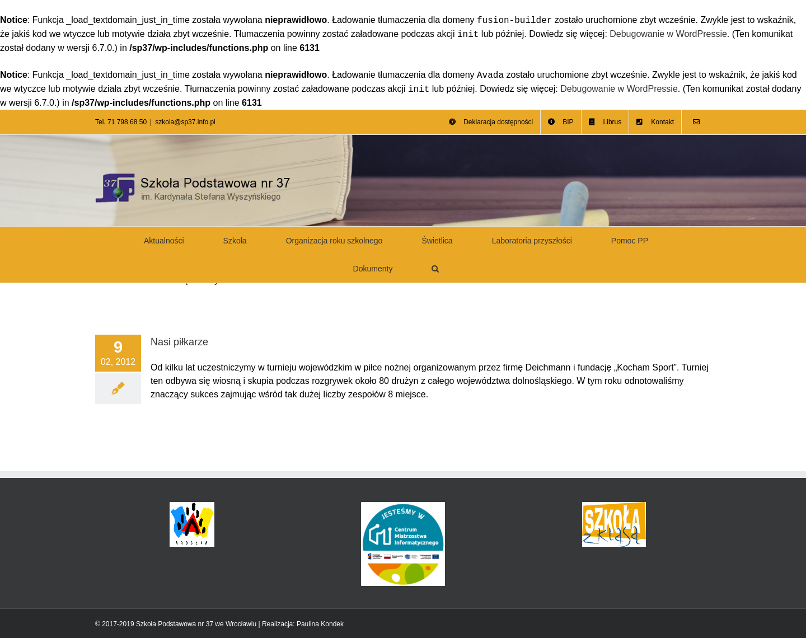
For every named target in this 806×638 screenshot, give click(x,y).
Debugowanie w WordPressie (668, 34)
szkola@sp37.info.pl (185, 122)
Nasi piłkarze (179, 342)
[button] (435, 269)
